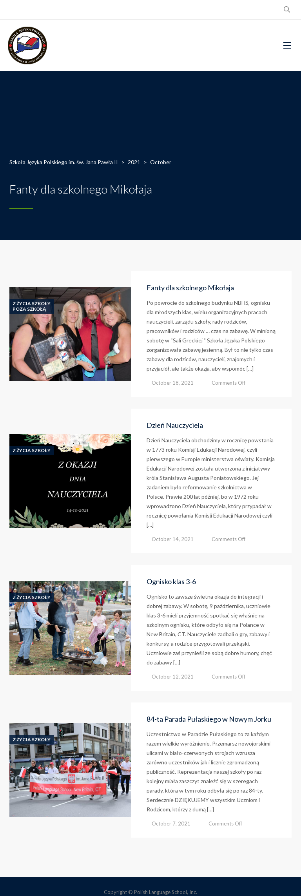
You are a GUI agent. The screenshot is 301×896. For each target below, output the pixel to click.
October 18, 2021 (173, 383)
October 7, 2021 (171, 823)
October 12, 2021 (173, 676)
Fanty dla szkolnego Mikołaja (190, 287)
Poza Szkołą (29, 309)
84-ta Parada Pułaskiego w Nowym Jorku (209, 719)
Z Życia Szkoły (32, 303)
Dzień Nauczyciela (175, 425)
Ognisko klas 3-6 (171, 581)
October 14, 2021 (173, 539)
